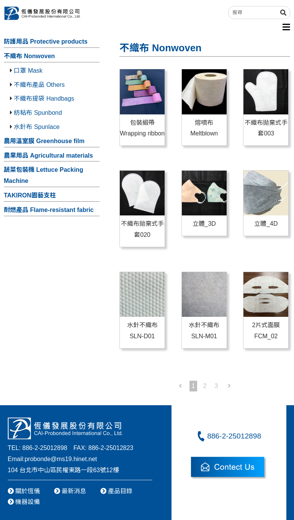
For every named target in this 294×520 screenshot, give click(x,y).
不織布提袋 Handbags (42, 98)
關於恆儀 (24, 491)
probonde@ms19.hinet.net (60, 459)
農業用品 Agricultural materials (48, 155)
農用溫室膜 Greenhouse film (44, 141)
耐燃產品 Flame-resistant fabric (49, 210)
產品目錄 (116, 491)
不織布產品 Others (37, 85)
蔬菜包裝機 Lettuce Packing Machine (43, 175)
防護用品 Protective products (46, 41)
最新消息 (70, 491)
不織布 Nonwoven (29, 56)
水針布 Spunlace (35, 127)
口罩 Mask (26, 70)
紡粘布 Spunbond (36, 112)
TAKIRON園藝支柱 (30, 195)
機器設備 (24, 502)
